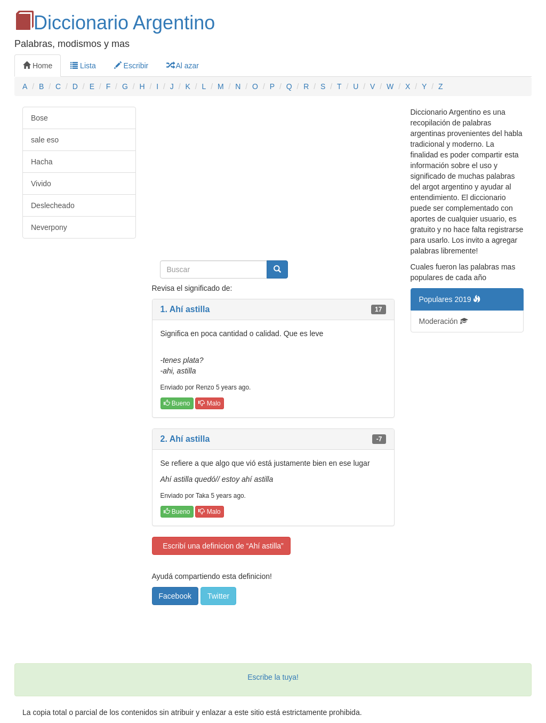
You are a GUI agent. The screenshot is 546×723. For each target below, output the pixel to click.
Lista (82, 65)
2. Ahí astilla (185, 438)
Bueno (177, 403)
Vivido (41, 183)
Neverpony (49, 227)
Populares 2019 (450, 299)
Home (37, 65)
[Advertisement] (273, 181)
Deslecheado (53, 205)
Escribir (131, 65)
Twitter (218, 596)
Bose (39, 118)
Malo (209, 403)
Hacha (41, 161)
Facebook (175, 596)
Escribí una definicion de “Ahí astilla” (221, 546)
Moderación (443, 321)
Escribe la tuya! (273, 677)
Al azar (182, 65)
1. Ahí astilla (185, 309)
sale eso (45, 140)
